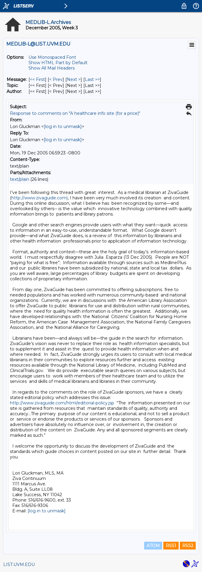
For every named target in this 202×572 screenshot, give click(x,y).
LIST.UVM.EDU (19, 564)
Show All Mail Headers (51, 68)
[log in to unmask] (63, 126)
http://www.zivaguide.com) (39, 198)
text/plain (19, 179)
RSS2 (187, 545)
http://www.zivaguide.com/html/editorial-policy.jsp (62, 403)
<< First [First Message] (37, 79)
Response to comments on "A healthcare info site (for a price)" (75, 113)
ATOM (153, 545)
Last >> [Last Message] (92, 79)
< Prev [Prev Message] (56, 79)
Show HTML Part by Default (58, 62)
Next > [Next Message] (74, 79)
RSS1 (171, 545)
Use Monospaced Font (52, 57)
